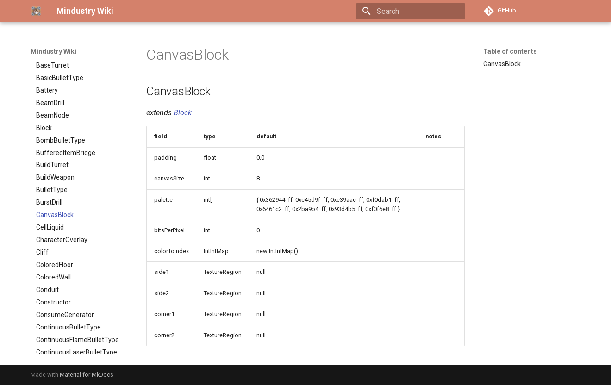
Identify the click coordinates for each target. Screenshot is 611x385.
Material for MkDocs (86, 374)
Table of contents (510, 51)
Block (183, 112)
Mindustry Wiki (53, 51)
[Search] (410, 11)
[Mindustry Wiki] (36, 11)
